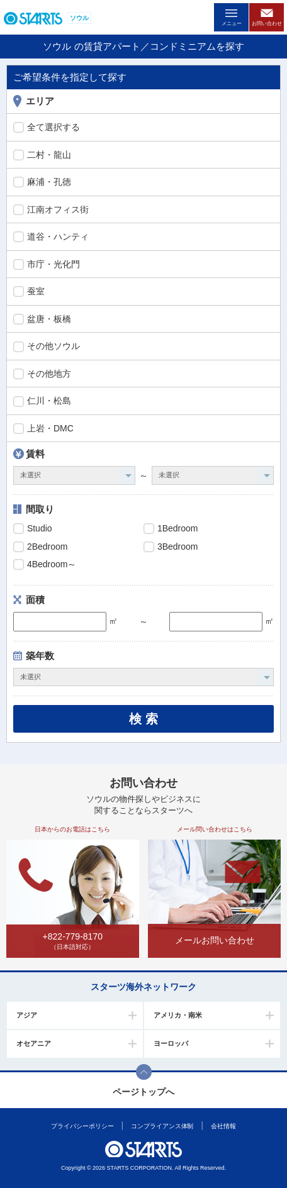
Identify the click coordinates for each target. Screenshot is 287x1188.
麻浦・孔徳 (42, 182)
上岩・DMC (43, 429)
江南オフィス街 (51, 210)
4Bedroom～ (44, 564)
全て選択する (46, 127)
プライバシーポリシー (82, 1126)
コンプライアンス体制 (162, 1126)
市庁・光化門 (46, 264)
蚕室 (29, 291)
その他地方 (42, 374)
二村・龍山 (42, 155)
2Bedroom (40, 547)
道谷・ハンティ (51, 237)
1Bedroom (171, 529)
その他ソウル (46, 346)
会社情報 (223, 1126)
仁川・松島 (42, 401)
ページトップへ (143, 1092)
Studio (32, 529)
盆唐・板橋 (42, 319)
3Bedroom (171, 547)
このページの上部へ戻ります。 (144, 1072)
